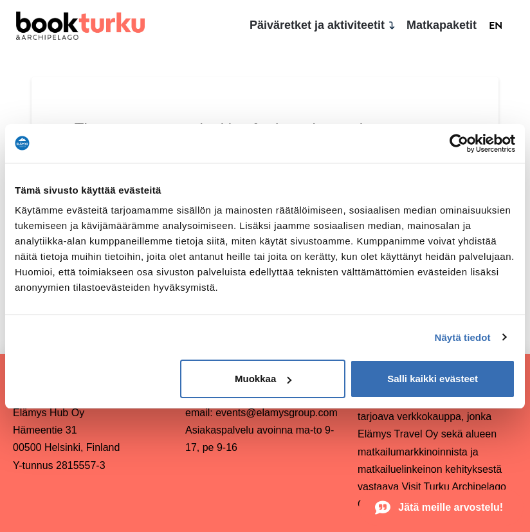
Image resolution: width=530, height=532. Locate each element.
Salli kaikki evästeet (432, 378)
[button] (441, 508)
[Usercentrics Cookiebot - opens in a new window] (459, 143)
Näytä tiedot (463, 337)
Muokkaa (263, 378)
